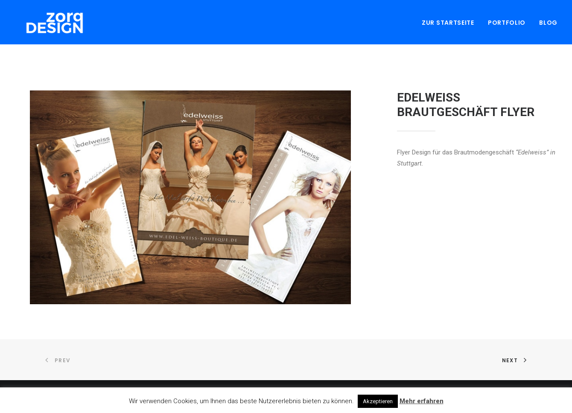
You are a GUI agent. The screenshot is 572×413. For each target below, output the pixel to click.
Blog (548, 24)
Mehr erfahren (422, 401)
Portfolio (506, 24)
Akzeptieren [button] (378, 401)
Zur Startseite (448, 24)
